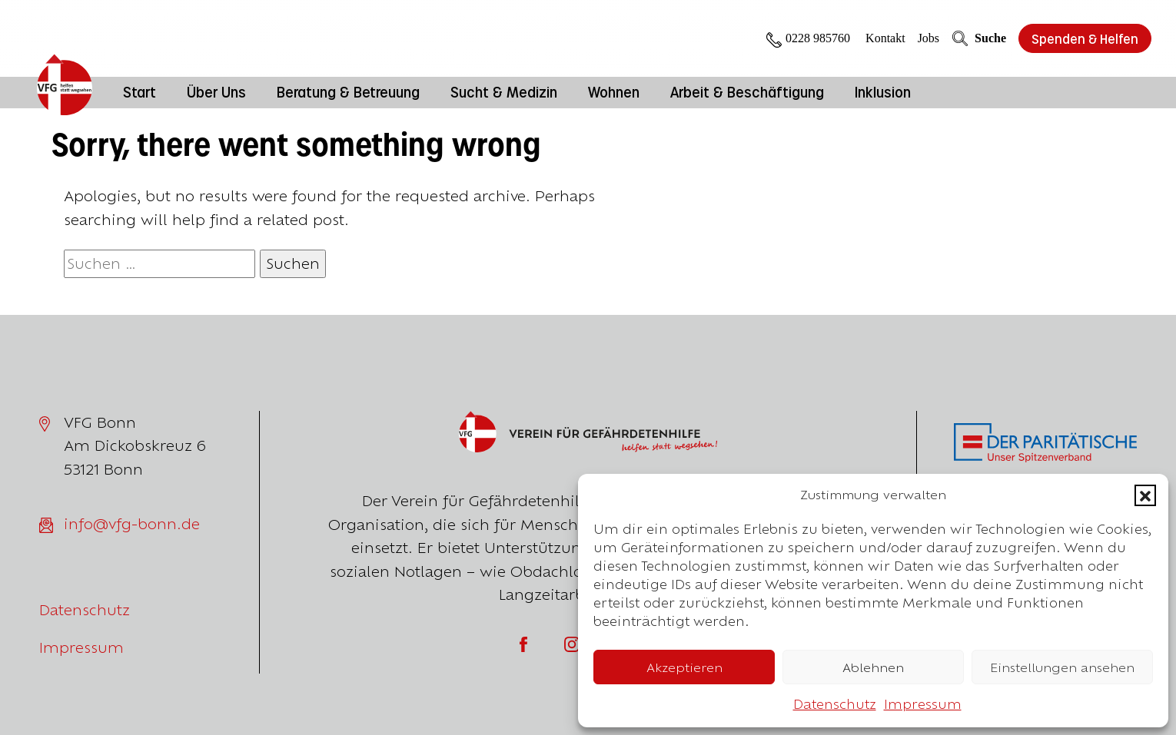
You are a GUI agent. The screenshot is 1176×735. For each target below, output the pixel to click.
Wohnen (613, 92)
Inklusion (883, 92)
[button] (1145, 495)
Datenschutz (834, 704)
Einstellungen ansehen (1062, 667)
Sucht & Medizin (503, 92)
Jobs (928, 38)
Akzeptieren (684, 667)
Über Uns (216, 92)
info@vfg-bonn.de (132, 524)
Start (139, 92)
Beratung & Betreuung (348, 92)
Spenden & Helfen (1084, 38)
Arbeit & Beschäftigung (747, 92)
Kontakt (885, 38)
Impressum (923, 704)
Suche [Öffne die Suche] (979, 38)
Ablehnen (873, 667)
